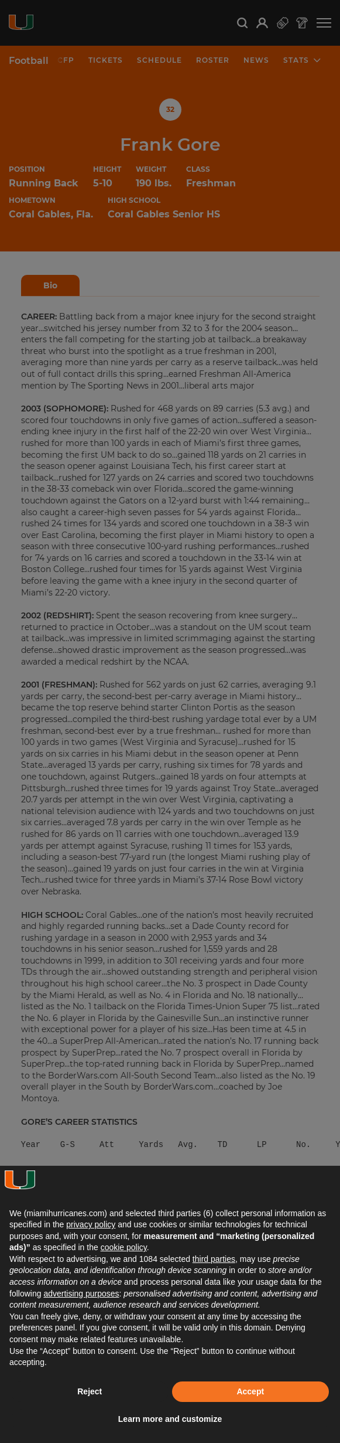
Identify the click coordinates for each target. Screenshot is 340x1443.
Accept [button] (250, 1391)
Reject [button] (89, 1391)
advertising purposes (81, 1293)
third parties (214, 1259)
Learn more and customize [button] (170, 1419)
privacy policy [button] (90, 1224)
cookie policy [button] (124, 1247)
